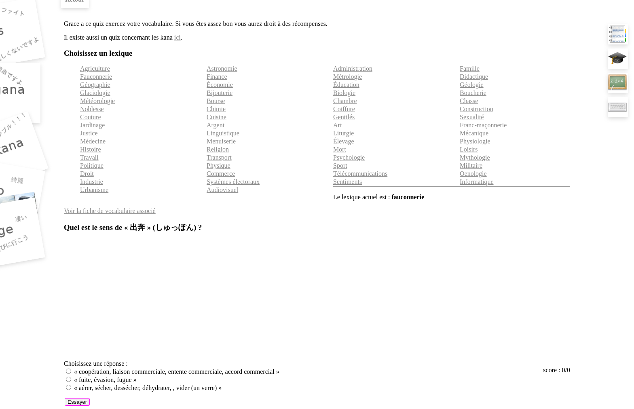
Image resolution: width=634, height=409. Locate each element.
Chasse (469, 100)
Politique (92, 165)
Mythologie (475, 157)
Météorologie (97, 100)
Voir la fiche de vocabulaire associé (110, 210)
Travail (89, 157)
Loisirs (469, 149)
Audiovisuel (222, 189)
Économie (220, 84)
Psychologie (349, 157)
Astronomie (222, 68)
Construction (476, 108)
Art (337, 125)
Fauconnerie (96, 76)
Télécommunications (360, 173)
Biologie (344, 92)
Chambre (345, 100)
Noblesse (92, 108)
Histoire (90, 149)
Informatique (477, 181)
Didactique (474, 76)
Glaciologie (95, 92)
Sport (340, 165)
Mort (339, 149)
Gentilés (344, 117)
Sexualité (472, 117)
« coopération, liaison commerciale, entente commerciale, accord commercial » (176, 371)
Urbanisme (94, 189)
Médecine (93, 141)
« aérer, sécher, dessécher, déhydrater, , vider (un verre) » (148, 387)
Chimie (216, 108)
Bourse (216, 100)
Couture (90, 117)
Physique (218, 165)
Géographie (95, 84)
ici (177, 37)
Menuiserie (221, 141)
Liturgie (343, 133)
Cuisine (216, 117)
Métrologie (347, 76)
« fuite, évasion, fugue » (105, 379)
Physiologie (475, 141)
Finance (217, 76)
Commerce (221, 173)
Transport (219, 157)
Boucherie (473, 92)
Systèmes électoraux (233, 181)
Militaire (471, 165)
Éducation (346, 84)
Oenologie (473, 173)
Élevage (343, 141)
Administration (352, 68)
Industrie (91, 181)
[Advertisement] (317, 297)
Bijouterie (219, 92)
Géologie (472, 84)
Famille (470, 68)
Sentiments (347, 181)
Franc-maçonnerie (483, 125)
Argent (215, 125)
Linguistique (223, 133)
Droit (87, 173)
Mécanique (474, 133)
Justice (89, 133)
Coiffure (344, 108)
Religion (218, 149)
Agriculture (95, 68)
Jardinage (92, 125)
